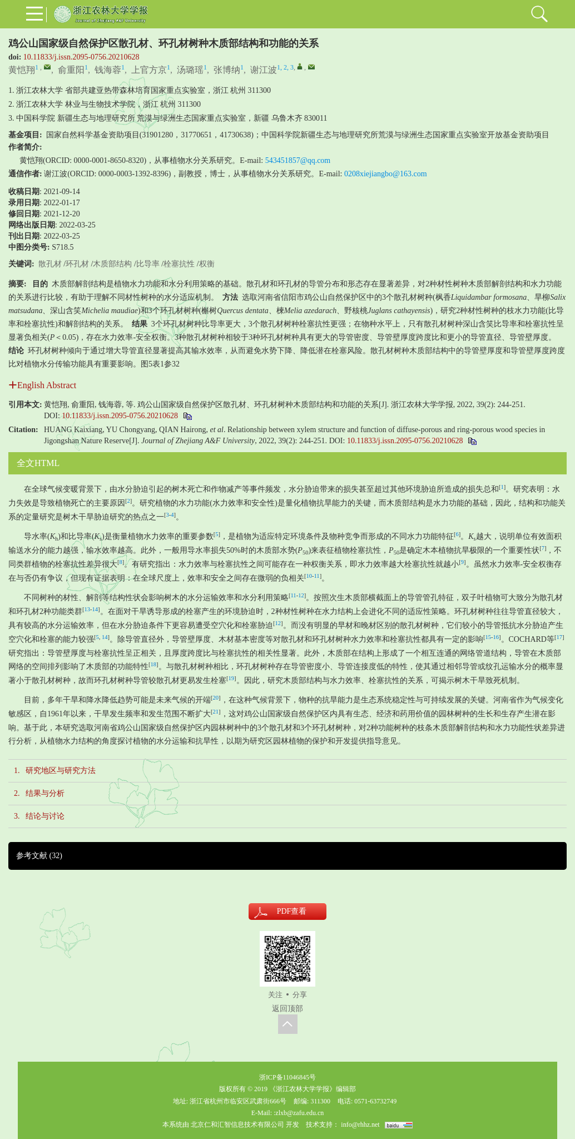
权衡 (207, 264)
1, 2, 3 (285, 67)
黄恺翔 (21, 70)
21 (216, 712)
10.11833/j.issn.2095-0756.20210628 (81, 57)
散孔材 (50, 264)
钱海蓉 (108, 70)
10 (309, 576)
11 (317, 576)
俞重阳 (71, 70)
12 (301, 595)
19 (232, 678)
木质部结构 (112, 264)
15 (488, 637)
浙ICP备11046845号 (287, 1077)
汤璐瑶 (190, 70)
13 (88, 609)
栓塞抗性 (179, 264)
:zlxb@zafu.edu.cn (299, 1113)
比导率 (148, 264)
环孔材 (77, 264)
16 (496, 637)
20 (216, 698)
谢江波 (263, 70)
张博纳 (227, 70)
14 (95, 609)
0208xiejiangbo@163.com (385, 174)
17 (559, 637)
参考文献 (39, 855)
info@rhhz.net (360, 1124)
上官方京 (149, 70)
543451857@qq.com (298, 160)
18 (154, 664)
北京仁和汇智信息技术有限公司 (237, 1124)
